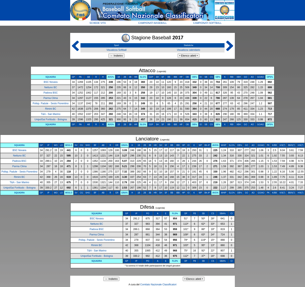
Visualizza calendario (188, 50)
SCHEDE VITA (98, 23)
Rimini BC (50, 108)
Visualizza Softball (116, 50)
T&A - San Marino (51, 114)
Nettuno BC (50, 87)
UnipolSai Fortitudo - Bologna (51, 119)
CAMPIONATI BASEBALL (152, 23)
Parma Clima (50, 98)
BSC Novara (51, 82)
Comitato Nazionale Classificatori (158, 284)
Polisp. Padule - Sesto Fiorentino (51, 103)
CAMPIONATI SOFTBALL (207, 23)
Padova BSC (51, 92)
